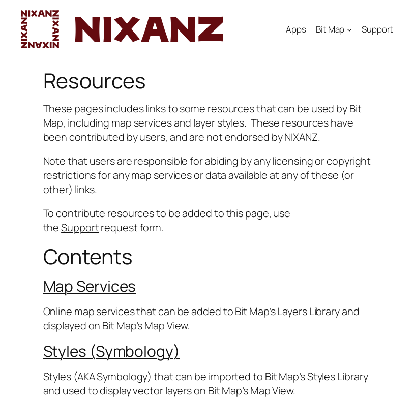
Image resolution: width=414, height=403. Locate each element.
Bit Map (330, 29)
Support (377, 29)
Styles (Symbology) (111, 350)
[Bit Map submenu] (349, 29)
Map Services (89, 285)
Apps (296, 29)
